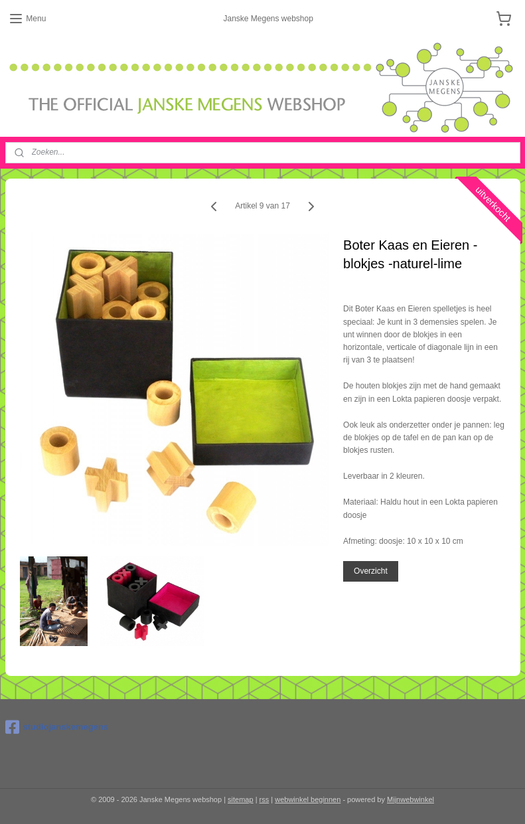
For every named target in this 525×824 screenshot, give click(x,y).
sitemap (241, 799)
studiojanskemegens (57, 727)
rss (264, 799)
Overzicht (371, 571)
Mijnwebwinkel (410, 799)
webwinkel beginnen (307, 799)
